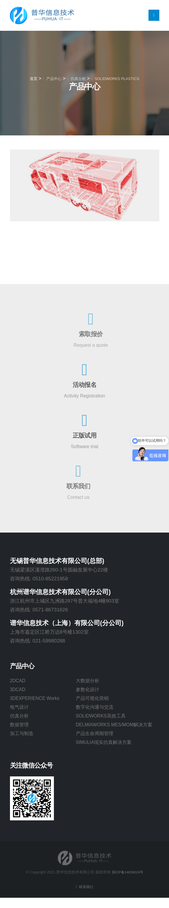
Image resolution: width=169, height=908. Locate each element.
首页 (33, 78)
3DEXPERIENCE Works (37, 699)
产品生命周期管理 (96, 743)
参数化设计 (88, 690)
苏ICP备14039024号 (127, 882)
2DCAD (18, 681)
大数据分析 (88, 681)
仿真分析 (20, 717)
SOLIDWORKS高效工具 (103, 717)
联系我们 (86, 897)
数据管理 (20, 726)
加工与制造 (22, 735)
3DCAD (18, 690)
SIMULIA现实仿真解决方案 (106, 752)
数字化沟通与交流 (96, 708)
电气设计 (20, 708)
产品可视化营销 (93, 699)
